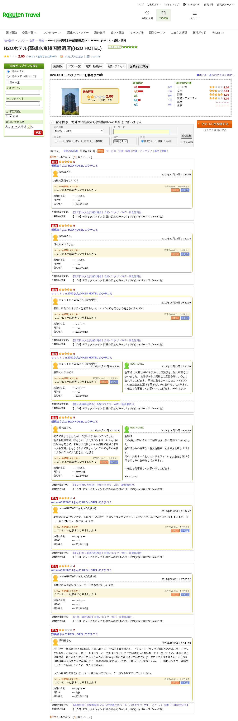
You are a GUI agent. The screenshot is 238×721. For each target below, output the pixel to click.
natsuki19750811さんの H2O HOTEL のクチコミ (81, 502)
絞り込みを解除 (186, 142)
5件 (170, 87)
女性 (169, 141)
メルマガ (95, 56)
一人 (60, 141)
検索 (38, 132)
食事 (163, 151)
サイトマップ (172, 4)
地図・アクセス (116, 66)
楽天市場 (208, 4)
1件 (170, 100)
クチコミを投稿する (214, 124)
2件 (170, 91)
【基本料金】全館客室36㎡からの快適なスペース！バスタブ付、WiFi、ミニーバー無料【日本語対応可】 (130, 705)
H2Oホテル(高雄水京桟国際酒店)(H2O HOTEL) (53, 48)
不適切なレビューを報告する (176, 186)
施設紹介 (58, 66)
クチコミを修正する (215, 130)
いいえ (185, 190)
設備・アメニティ (142, 151)
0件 (170, 95)
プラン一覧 (74, 66)
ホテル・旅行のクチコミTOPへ (216, 74)
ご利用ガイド (154, 4)
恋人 (77, 141)
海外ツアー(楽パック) (24, 76)
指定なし (148, 141)
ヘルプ (140, 4)
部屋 (127, 151)
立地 (120, 151)
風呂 (156, 151)
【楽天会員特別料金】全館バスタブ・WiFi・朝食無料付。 (104, 404)
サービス (111, 151)
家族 (68, 141)
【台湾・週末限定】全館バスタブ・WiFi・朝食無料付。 (103, 617)
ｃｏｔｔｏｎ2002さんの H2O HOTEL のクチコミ (81, 293)
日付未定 (15, 82)
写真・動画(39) (94, 66)
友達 (86, 141)
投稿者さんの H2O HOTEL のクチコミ (74, 165)
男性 (160, 141)
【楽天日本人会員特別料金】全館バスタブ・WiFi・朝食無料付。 (108, 212)
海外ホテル (18, 71)
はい (175, 190)
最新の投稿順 (70, 151)
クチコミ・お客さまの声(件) (41, 56)
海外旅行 (9, 40)
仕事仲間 (97, 141)
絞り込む (186, 136)
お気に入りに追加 (73, 56)
